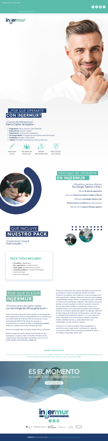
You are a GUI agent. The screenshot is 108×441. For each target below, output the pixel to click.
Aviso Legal (52, 437)
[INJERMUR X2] (16, 18)
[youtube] (100, 6)
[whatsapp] (104, 6)
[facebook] (92, 6)
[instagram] (96, 6)
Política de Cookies (62, 437)
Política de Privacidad (74, 437)
